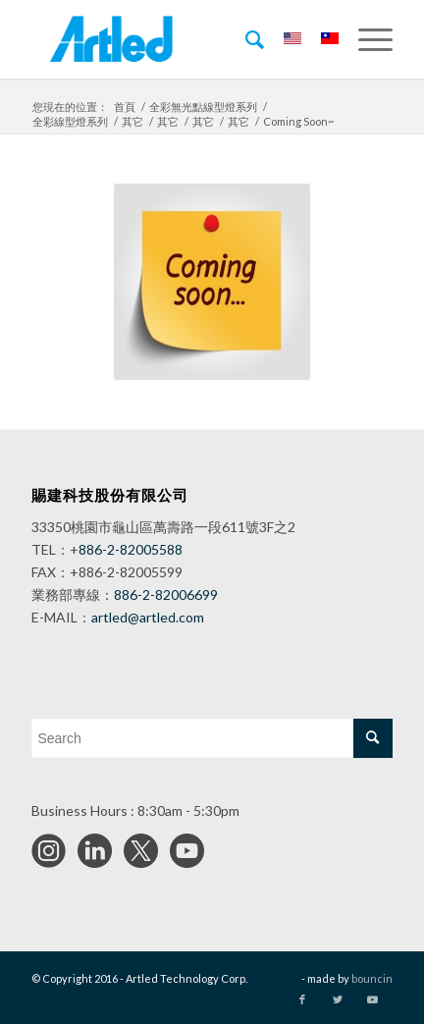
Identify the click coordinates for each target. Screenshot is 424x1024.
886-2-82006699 (166, 594)
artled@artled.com (147, 617)
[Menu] (366, 39)
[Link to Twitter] (337, 999)
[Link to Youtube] (372, 999)
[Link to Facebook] (302, 999)
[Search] (245, 39)
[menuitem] (245, 39)
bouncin (372, 978)
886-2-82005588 (131, 549)
